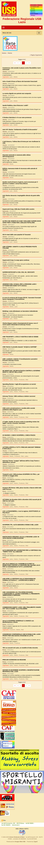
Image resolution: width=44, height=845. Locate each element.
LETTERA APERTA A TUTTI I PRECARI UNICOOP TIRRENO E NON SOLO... (21, 447)
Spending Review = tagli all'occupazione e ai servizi (19, 384)
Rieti (27, 379)
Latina (11, 379)
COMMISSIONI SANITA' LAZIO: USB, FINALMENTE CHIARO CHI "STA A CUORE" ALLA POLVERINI (22, 607)
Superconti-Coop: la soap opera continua (16, 260)
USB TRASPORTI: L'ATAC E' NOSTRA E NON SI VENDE (20, 336)
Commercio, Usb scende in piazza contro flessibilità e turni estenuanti (22, 68)
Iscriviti (33, 10)
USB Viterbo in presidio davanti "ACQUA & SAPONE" (20, 347)
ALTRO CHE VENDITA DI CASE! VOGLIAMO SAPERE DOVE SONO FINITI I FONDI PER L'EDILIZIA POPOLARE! (22, 221)
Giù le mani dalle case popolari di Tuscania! (17, 234)
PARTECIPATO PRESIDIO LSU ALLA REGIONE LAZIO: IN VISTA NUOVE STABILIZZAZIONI (21, 537)
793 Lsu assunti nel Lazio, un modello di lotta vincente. (20, 648)
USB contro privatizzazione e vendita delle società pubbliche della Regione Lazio (19, 408)
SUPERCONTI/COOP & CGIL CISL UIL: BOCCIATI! (19, 272)
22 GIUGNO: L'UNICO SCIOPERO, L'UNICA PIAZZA (19, 435)
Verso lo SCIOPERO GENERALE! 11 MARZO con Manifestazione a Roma (18, 621)
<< (15, 63)
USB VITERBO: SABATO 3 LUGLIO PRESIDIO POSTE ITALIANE (20, 247)
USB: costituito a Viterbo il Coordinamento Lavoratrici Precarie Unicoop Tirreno (20, 359)
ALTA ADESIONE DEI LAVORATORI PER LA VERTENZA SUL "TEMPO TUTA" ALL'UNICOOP (22, 550)
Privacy (33, 15)
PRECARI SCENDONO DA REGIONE (14, 659)
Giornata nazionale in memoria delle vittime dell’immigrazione (17, 155)
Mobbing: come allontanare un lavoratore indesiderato (20, 311)
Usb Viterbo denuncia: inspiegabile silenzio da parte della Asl (21, 196)
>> (29, 63)
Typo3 (35, 841)
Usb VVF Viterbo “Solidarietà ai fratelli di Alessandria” (20, 129)
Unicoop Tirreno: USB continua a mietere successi (19, 396)
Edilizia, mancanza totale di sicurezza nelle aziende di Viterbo (20, 169)
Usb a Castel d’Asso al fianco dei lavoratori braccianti (20, 81)
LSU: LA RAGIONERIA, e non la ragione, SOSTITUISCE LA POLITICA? (21, 511)
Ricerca (33, 12)
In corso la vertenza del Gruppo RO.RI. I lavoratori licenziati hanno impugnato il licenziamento (22, 298)
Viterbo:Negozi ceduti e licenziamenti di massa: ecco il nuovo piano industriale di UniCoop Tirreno (20, 323)
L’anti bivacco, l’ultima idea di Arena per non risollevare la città (21, 142)
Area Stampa (34, 13)
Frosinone (22, 379)
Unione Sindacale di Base (17, 837)
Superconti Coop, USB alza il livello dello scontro (18, 209)
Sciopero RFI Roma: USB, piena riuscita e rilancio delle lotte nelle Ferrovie (22, 488)
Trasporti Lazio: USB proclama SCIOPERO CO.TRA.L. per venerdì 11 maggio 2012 (21, 474)
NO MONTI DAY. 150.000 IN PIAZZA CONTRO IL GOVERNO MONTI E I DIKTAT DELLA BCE (21, 371)
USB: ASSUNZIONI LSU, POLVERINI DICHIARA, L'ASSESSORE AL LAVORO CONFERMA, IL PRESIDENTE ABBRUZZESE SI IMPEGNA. (21, 593)
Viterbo (15, 77)
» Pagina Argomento (36, 55)
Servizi (33, 8)
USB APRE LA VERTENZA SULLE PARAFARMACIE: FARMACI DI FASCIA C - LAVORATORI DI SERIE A (19, 579)
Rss (4, 820)
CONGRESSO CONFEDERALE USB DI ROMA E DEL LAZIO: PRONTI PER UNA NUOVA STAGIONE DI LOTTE (22, 634)
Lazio (11, 77)
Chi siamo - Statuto (36, 5)
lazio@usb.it (15, 825)
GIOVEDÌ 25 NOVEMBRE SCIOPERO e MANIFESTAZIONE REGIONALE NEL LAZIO (21, 670)
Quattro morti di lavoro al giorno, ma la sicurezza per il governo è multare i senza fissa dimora (20, 182)
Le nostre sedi (35, 6)
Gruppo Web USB (20, 841)
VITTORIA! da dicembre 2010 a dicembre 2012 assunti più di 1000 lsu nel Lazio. (22, 500)
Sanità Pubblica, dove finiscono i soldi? (15, 105)
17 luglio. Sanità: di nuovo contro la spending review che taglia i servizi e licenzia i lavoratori (21, 422)
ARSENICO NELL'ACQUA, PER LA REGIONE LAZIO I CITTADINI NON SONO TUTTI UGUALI (20, 284)
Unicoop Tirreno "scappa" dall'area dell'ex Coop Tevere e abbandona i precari (21, 461)
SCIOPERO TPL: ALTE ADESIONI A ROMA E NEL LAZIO (20, 524)
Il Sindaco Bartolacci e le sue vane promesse (17, 117)
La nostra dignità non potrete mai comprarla (17, 93)
